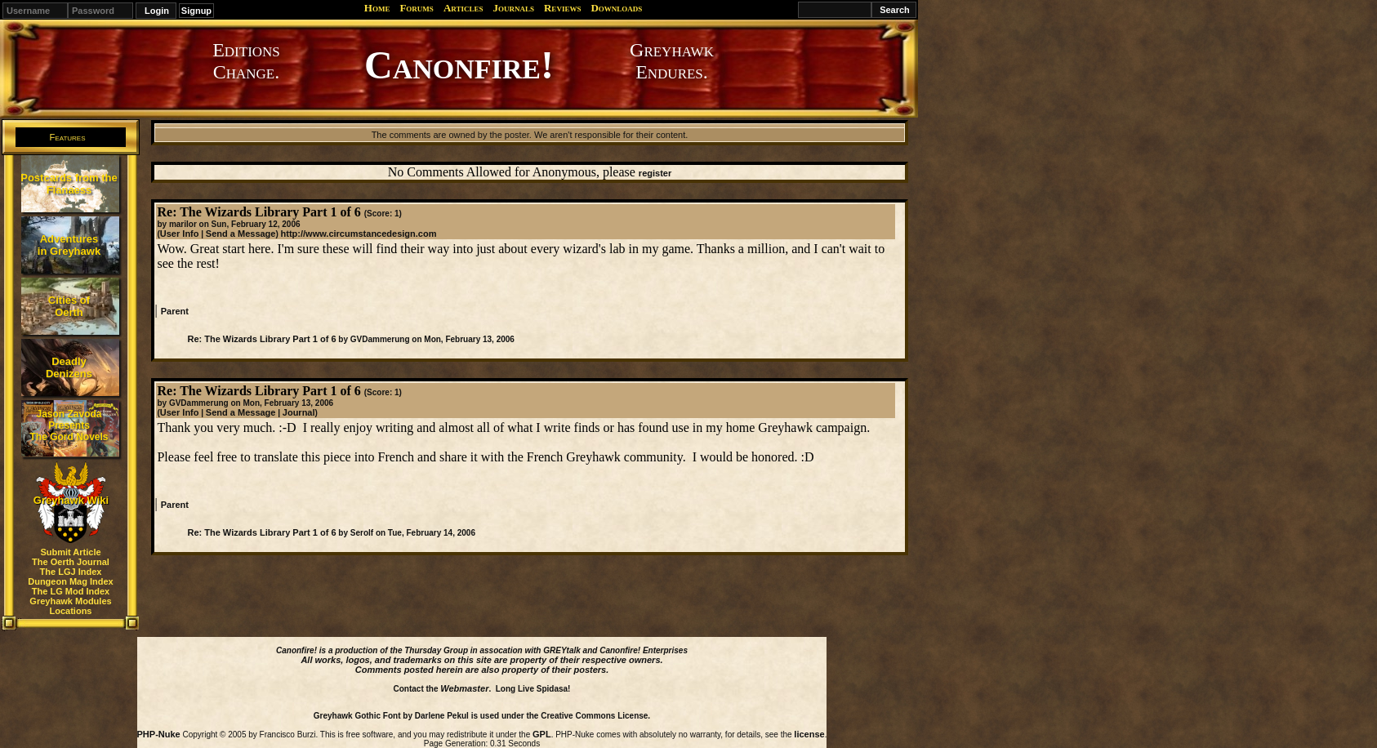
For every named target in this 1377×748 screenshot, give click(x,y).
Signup (196, 11)
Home (377, 8)
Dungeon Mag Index (71, 581)
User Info (179, 233)
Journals (513, 8)
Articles (463, 8)
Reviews (562, 8)
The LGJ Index (71, 572)
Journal (299, 412)
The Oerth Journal (70, 562)
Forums (416, 8)
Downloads (616, 8)
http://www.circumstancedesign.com (359, 233)
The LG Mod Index (70, 591)
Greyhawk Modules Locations (70, 606)
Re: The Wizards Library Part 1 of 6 (261, 339)
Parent (175, 311)
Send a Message (241, 233)
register (655, 173)
